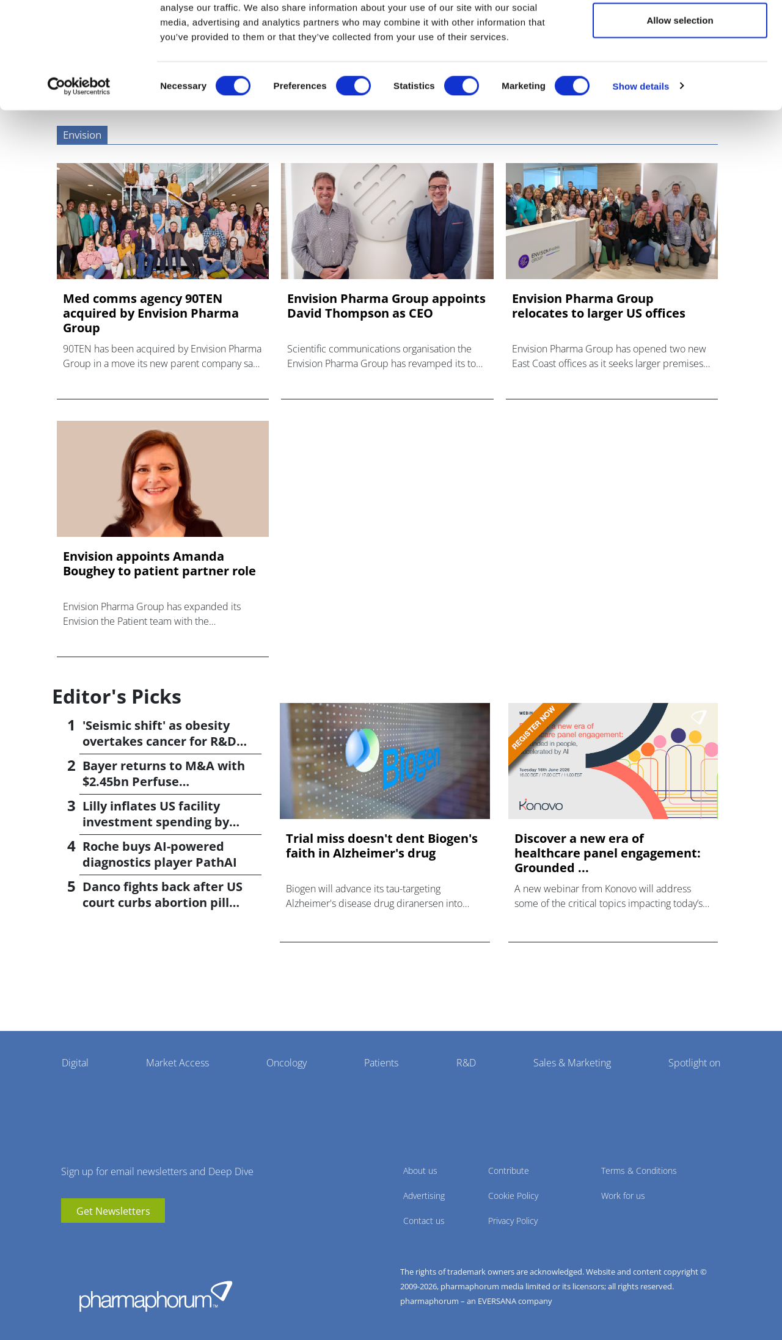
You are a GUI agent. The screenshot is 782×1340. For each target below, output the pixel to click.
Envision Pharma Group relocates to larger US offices (598, 306)
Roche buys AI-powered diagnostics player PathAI (159, 854)
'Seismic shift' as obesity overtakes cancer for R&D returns (159, 741)
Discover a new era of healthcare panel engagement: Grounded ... (607, 853)
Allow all (680, 32)
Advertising (424, 1195)
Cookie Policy (513, 1195)
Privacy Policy (513, 1220)
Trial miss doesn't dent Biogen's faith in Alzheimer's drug (382, 846)
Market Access (177, 1062)
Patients (381, 1062)
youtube (70, 1241)
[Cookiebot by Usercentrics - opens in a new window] (79, 138)
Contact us (424, 1220)
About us (420, 1170)
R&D (466, 1062)
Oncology (286, 1062)
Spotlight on (694, 1062)
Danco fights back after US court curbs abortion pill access (162, 902)
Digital (75, 1062)
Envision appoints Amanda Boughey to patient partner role (159, 563)
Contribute (508, 1170)
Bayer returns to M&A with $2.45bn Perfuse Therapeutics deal (163, 781)
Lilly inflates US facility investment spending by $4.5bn (155, 822)
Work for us (623, 1195)
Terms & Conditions (639, 1170)
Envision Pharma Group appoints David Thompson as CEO (386, 306)
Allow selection (679, 72)
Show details (641, 138)
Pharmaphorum (155, 1296)
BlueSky (107, 1241)
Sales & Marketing (572, 1062)
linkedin (88, 1241)
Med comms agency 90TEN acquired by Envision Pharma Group (151, 313)
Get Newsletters (113, 1211)
